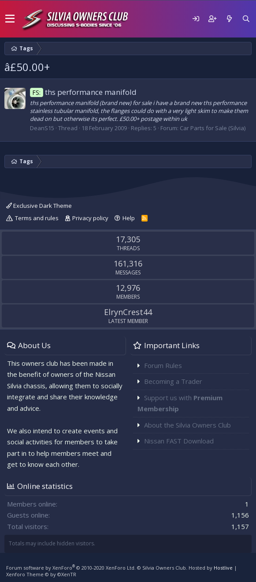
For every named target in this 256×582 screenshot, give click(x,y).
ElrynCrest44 (128, 312)
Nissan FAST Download (179, 440)
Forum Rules (163, 365)
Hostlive (223, 567)
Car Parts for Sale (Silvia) (212, 128)
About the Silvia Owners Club (187, 425)
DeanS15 (42, 128)
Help (128, 218)
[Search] (245, 18)
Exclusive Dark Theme (39, 206)
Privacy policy (90, 218)
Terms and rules (37, 218)
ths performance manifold (83, 92)
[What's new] (229, 18)
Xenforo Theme (41, 574)
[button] (10, 19)
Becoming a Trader (173, 381)
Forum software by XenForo (71, 567)
